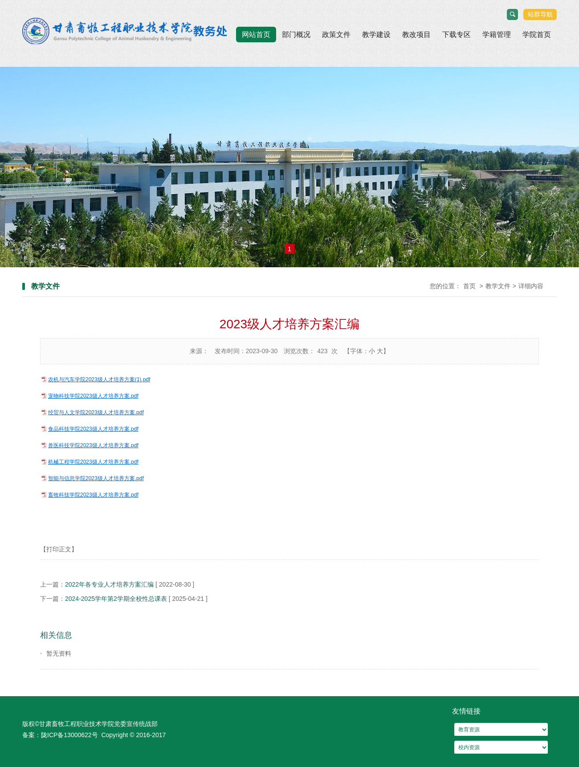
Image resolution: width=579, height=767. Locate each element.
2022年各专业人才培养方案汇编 (109, 584)
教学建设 (376, 34)
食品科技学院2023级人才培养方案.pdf (93, 429)
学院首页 (536, 34)
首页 (469, 286)
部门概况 (296, 34)
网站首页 (256, 34)
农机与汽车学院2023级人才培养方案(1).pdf (99, 379)
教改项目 (416, 34)
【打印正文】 (58, 549)
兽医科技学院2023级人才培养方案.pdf (93, 445)
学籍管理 (496, 34)
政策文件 (336, 34)
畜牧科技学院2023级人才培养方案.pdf (93, 495)
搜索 (513, 15)
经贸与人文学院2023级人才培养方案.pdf (96, 412)
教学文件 (497, 286)
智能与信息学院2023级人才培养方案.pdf (96, 478)
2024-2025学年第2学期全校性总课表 (117, 598)
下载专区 (456, 34)
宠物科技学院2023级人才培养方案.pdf (93, 396)
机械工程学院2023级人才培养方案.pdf (93, 462)
